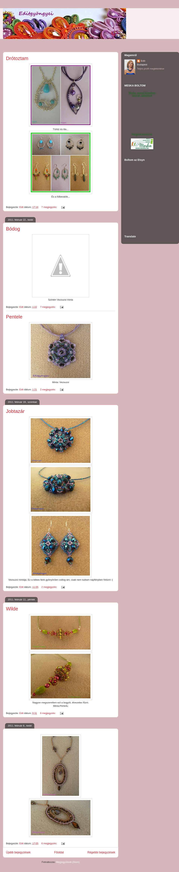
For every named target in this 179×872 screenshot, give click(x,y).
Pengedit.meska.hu (142, 134)
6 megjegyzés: (48, 713)
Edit (143, 60)
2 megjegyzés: (48, 389)
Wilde (12, 609)
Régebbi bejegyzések (101, 852)
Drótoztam (17, 58)
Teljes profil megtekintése (150, 68)
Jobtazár (15, 411)
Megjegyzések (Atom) (68, 862)
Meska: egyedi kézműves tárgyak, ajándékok (142, 94)
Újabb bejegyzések (18, 852)
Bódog (13, 229)
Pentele (14, 317)
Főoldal (59, 852)
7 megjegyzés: (49, 207)
